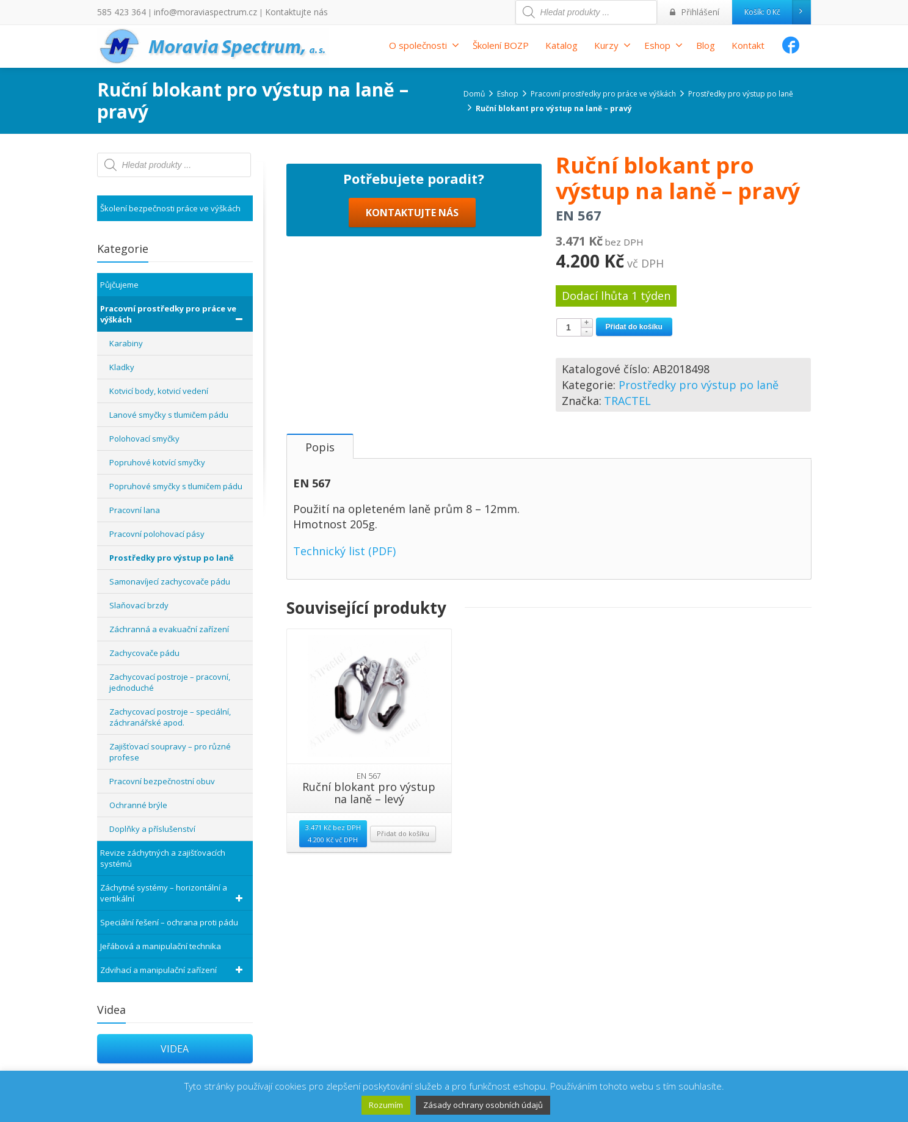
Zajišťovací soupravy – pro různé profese (170, 752)
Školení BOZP (501, 45)
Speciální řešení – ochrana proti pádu (169, 922)
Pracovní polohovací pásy (157, 533)
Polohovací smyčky (144, 438)
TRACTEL (627, 400)
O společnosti (424, 45)
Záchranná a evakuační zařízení (169, 629)
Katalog (561, 45)
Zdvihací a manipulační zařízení (173, 969)
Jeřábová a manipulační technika (160, 946)
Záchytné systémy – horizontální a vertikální (173, 893)
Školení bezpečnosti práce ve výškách (170, 208)
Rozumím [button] (386, 1104)
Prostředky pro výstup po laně (699, 384)
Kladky (121, 367)
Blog (705, 45)
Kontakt (748, 45)
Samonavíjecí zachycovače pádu (169, 581)
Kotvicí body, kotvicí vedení (158, 390)
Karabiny (126, 343)
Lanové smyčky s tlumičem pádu (168, 414)
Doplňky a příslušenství (152, 828)
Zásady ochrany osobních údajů (483, 1104)
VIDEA (175, 1048)
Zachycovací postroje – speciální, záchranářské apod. (170, 717)
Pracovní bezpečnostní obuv (162, 781)
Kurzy (612, 45)
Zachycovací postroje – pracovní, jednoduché (169, 682)
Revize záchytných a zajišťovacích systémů (162, 858)
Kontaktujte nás (272, 12)
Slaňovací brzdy (139, 605)
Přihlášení (697, 12)
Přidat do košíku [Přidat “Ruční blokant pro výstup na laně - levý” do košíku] (403, 925)
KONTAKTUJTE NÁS (412, 468)
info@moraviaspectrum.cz (192, 12)
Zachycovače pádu (144, 652)
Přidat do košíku (634, 326)
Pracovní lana (134, 510)
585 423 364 (118, 12)
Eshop (663, 45)
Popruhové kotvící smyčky (157, 462)
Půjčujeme (119, 284)
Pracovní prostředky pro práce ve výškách (173, 314)
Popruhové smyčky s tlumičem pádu (175, 486)
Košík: (777, 12)
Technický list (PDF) (344, 642)
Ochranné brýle (138, 805)
